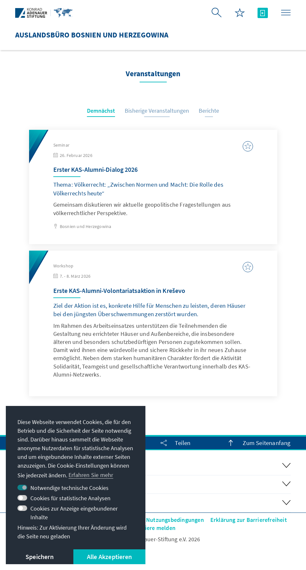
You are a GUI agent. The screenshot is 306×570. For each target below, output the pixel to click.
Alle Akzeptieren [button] (109, 557)
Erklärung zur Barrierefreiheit (248, 519)
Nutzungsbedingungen (175, 519)
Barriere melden (154, 528)
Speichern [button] (40, 557)
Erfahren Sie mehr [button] (91, 475)
